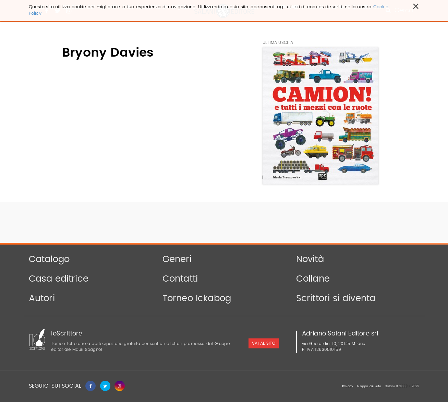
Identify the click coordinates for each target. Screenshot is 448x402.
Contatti (180, 278)
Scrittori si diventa (336, 298)
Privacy (347, 386)
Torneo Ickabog (196, 298)
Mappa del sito (369, 386)
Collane (313, 278)
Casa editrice (59, 278)
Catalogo (49, 259)
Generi (177, 259)
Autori (42, 298)
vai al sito (263, 344)
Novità (310, 259)
